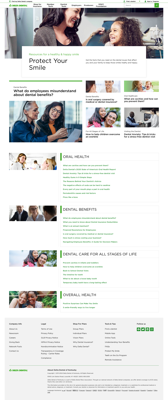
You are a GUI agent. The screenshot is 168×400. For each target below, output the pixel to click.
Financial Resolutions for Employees (79, 230)
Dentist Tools (63, 9)
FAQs (107, 346)
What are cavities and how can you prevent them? (141, 100)
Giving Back (14, 342)
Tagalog (149, 390)
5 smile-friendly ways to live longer (79, 307)
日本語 (95, 390)
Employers (76, 9)
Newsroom (13, 333)
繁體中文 (75, 390)
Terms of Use (46, 329)
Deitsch (118, 390)
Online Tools (110, 338)
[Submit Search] (156, 9)
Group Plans (78, 329)
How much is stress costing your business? (82, 238)
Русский (125, 390)
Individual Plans (80, 333)
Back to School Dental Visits (76, 271)
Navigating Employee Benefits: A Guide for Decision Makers (90, 242)
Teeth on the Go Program (116, 355)
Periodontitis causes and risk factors (79, 193)
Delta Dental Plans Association (82, 380)
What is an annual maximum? (76, 226)
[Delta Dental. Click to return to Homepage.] (18, 9)
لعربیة (63, 390)
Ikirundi (69, 390)
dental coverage (142, 380)
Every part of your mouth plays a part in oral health (86, 189)
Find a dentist (111, 329)
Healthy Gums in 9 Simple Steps (77, 177)
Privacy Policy (47, 333)
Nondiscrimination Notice (52, 346)
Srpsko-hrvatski (134, 390)
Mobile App (110, 333)
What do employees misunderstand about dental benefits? (45, 93)
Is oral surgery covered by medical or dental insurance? (101, 100)
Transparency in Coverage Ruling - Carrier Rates (52, 352)
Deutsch (88, 390)
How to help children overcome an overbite (103, 135)
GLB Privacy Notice (49, 338)
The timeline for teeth (73, 275)
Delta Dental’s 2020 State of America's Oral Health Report (89, 169)
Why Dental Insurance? (83, 342)
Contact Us (14, 351)
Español (143, 390)
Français (82, 390)
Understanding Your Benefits (117, 342)
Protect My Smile (112, 351)
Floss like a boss (70, 197)
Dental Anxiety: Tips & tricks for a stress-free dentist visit (139, 135)
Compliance (46, 358)
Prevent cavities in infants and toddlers (81, 263)
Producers (88, 9)
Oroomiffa (111, 390)
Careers (12, 338)
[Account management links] (140, 2)
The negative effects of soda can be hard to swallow (86, 185)
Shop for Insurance (37, 9)
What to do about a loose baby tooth (80, 278)
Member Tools (50, 9)
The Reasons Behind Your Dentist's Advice (82, 181)
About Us (13, 329)
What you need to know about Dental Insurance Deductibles (90, 222)
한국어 (100, 390)
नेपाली (104, 390)
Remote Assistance (113, 360)
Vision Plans (78, 338)
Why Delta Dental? (81, 346)
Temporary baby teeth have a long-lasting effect (85, 282)
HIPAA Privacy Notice (50, 342)
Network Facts (15, 346)
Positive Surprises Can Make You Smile (80, 303)
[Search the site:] (139, 9)
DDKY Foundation (101, 9)
